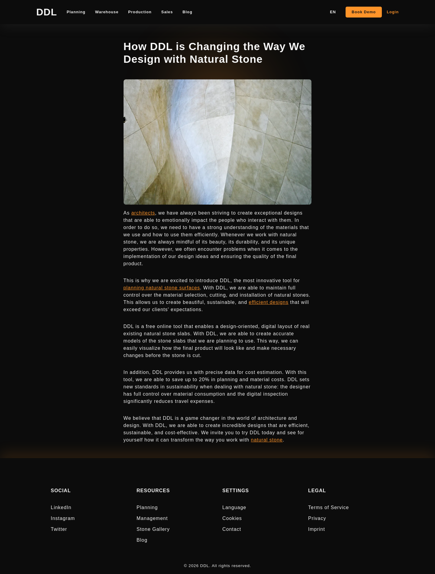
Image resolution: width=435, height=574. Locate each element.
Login (393, 12)
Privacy (317, 518)
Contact (231, 529)
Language (234, 507)
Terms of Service (328, 507)
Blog (142, 540)
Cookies (232, 518)
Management (152, 518)
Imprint (316, 529)
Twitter (59, 529)
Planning (147, 507)
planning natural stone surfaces (162, 287)
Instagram (63, 518)
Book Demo (364, 12)
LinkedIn (61, 507)
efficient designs (268, 302)
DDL (46, 12)
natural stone (267, 439)
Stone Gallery (153, 529)
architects (143, 212)
